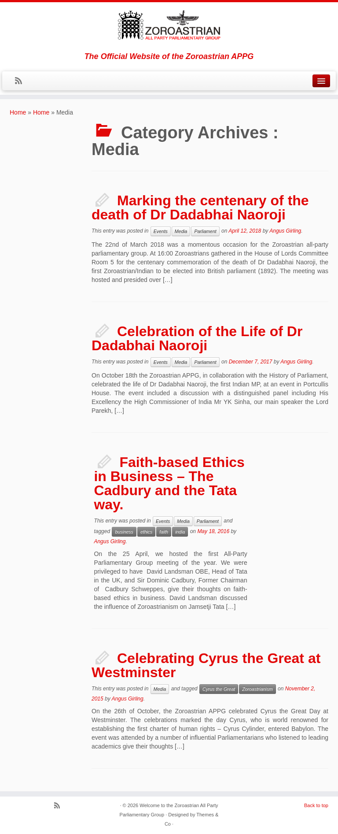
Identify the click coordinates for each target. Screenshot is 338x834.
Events (161, 231)
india (180, 531)
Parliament (205, 231)
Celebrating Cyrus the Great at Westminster (206, 665)
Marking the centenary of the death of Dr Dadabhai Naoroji (200, 207)
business (124, 531)
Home (18, 112)
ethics (146, 531)
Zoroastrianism (257, 689)
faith (163, 531)
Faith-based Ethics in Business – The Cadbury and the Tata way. (169, 483)
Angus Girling (285, 231)
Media (181, 231)
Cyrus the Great (218, 689)
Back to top (316, 805)
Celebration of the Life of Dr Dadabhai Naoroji (197, 338)
